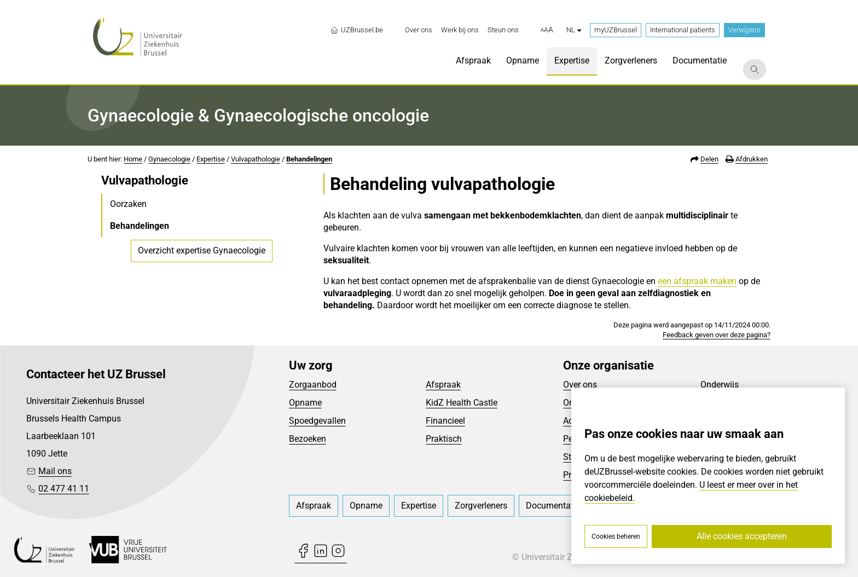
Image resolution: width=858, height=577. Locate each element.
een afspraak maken (697, 281)
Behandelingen (309, 159)
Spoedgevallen (317, 421)
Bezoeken (307, 439)
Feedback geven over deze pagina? (716, 335)
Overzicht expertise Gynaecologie (201, 250)
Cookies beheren (616, 536)
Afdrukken (751, 159)
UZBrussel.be (356, 30)
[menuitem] (419, 30)
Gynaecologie (169, 159)
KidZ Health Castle (461, 402)
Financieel (445, 421)
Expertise (210, 159)
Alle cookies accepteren (742, 536)
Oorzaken (128, 204)
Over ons (580, 384)
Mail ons (55, 471)
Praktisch (444, 439)
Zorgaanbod (313, 384)
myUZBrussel (615, 30)
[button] (547, 30)
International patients (682, 30)
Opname (305, 402)
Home (133, 159)
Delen (709, 159)
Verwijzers (744, 30)
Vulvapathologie (255, 159)
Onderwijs (719, 384)
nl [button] (573, 30)
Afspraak (443, 384)
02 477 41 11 (63, 488)
